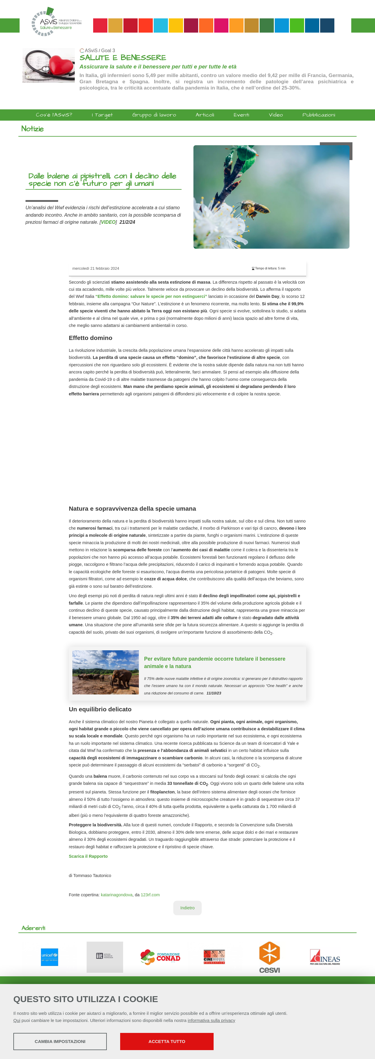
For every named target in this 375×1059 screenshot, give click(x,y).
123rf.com (150, 894)
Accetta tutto (167, 1041)
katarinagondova (116, 894)
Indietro (187, 907)
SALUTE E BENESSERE (123, 57)
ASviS (91, 50)
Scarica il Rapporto (88, 856)
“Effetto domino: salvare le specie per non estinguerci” (150, 296)
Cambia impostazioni (60, 1041)
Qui (16, 1020)
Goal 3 (108, 50)
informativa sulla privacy (211, 1020)
